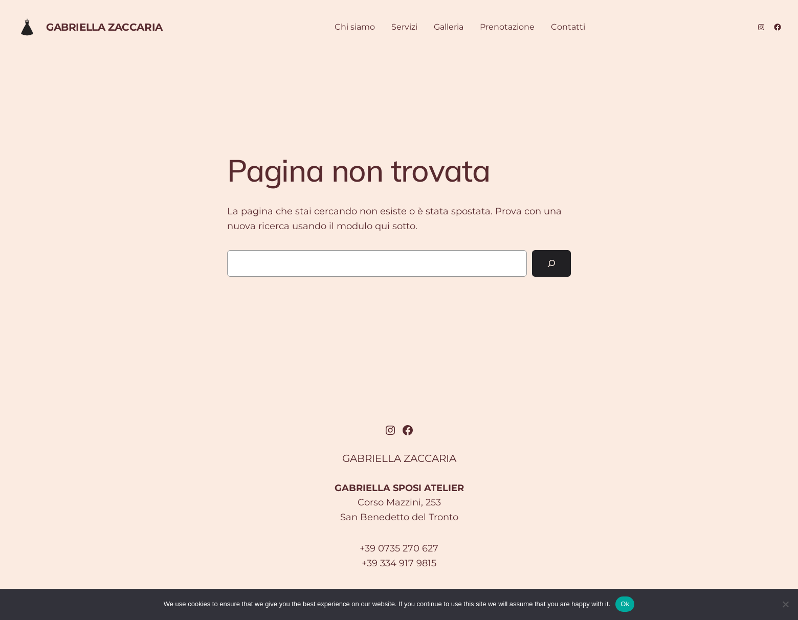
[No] (785, 604)
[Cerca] (551, 263)
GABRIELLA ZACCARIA (104, 27)
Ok (624, 604)
